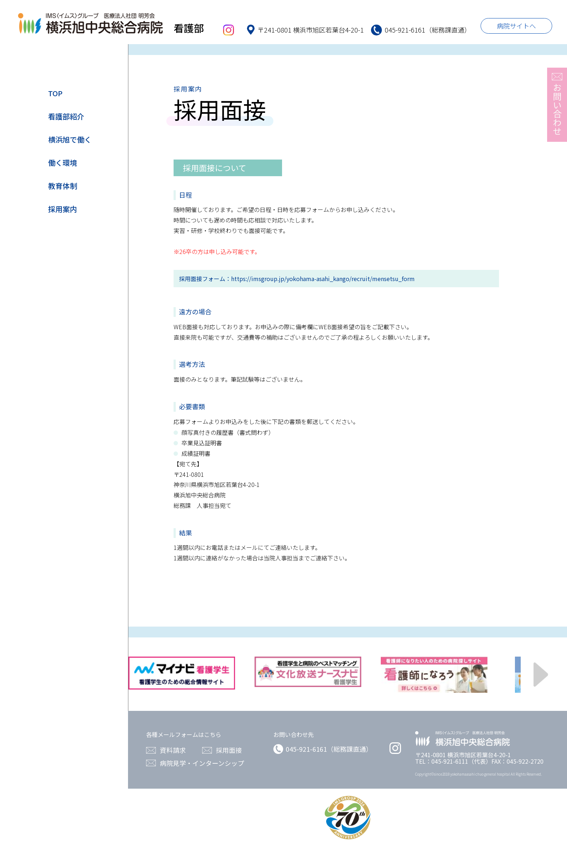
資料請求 (173, 750)
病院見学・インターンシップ (202, 763)
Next (541, 675)
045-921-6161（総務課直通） (322, 749)
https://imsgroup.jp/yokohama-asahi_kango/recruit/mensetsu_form (323, 278)
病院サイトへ (516, 25)
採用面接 (229, 750)
